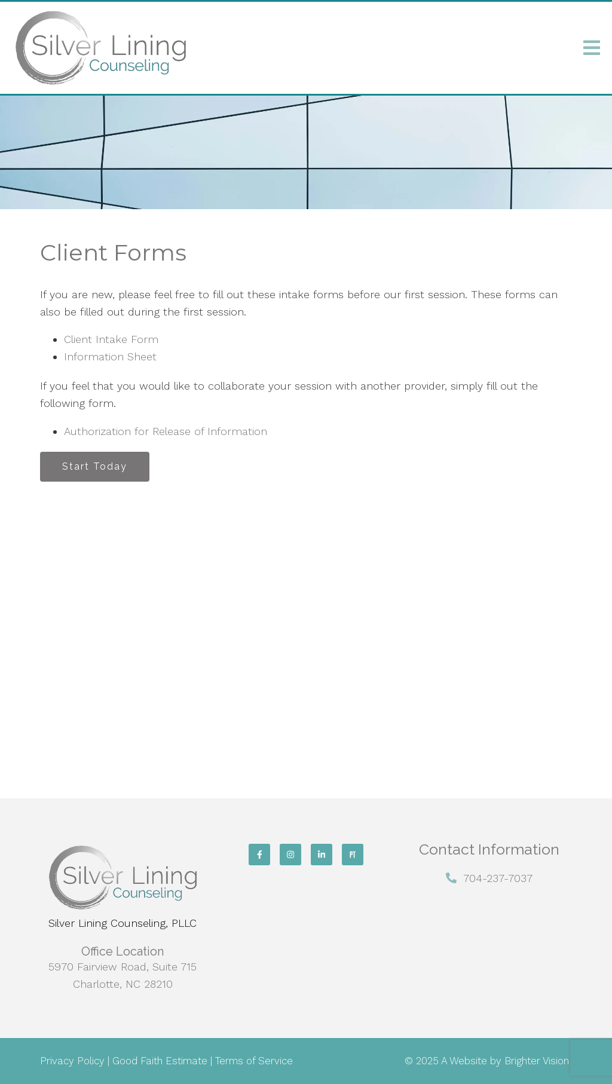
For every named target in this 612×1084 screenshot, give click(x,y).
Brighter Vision (536, 1061)
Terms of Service (254, 1061)
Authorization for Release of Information (165, 431)
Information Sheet (110, 356)
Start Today (94, 466)
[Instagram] (290, 854)
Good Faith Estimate (159, 1061)
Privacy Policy (72, 1061)
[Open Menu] (591, 47)
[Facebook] (259, 854)
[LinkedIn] (321, 854)
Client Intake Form (111, 339)
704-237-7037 (498, 878)
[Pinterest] (352, 854)
